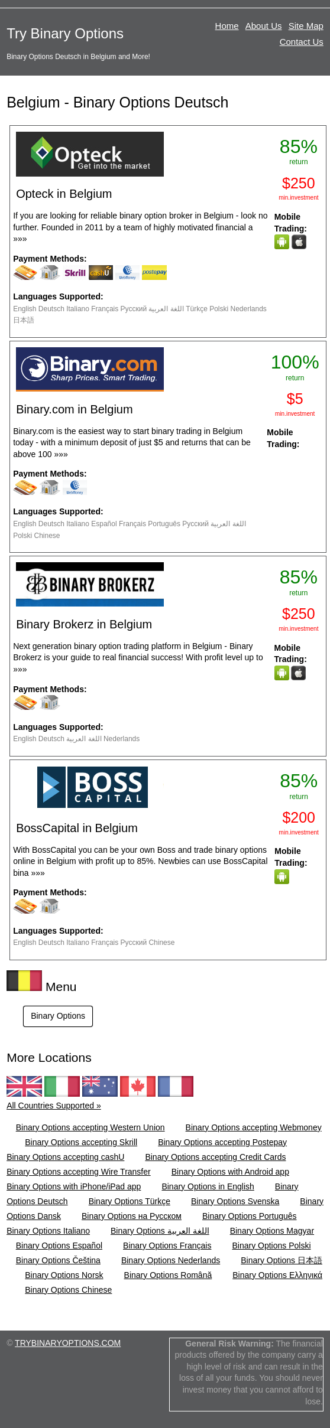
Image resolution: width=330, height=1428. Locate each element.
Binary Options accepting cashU (65, 1157)
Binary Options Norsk (64, 1275)
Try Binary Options (65, 33)
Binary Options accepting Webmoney (254, 1127)
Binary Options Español (59, 1245)
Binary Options (58, 1016)
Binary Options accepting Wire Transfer (79, 1171)
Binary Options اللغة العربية (160, 1230)
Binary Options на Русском (132, 1216)
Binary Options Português (249, 1216)
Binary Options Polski (271, 1245)
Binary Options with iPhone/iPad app (74, 1186)
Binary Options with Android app (230, 1171)
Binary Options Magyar (272, 1230)
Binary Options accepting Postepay (222, 1142)
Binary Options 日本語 (281, 1260)
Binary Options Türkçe (129, 1201)
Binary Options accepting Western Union (90, 1127)
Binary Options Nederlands (170, 1260)
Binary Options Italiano (48, 1230)
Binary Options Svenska (235, 1201)
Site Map (306, 26)
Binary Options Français (167, 1245)
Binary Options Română (168, 1275)
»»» (20, 238)
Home (227, 26)
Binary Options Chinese (68, 1290)
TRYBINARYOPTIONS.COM (68, 1343)
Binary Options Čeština (58, 1260)
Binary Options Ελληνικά (277, 1275)
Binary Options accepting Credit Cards (215, 1157)
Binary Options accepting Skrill (81, 1142)
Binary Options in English (207, 1186)
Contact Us (301, 42)
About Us (263, 26)
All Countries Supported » (54, 1105)
